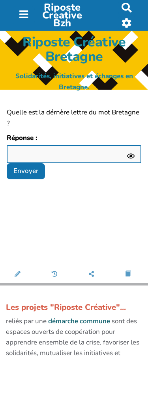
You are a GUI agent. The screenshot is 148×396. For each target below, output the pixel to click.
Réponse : (23, 137)
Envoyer (25, 170)
